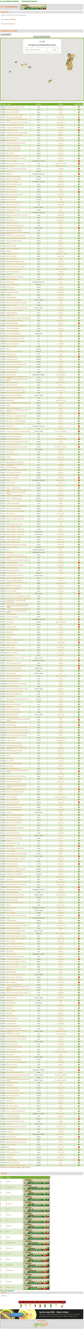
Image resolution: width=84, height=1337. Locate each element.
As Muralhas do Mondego (13, 210)
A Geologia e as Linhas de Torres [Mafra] (17, 132)
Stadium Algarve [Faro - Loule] (14, 995)
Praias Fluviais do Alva (12, 863)
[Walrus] (61, 529)
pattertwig (60, 426)
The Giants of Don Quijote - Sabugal (16, 1036)
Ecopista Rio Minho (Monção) (14, 395)
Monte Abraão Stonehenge (13, 678)
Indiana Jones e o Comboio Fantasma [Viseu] (18, 560)
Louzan (9, 624)
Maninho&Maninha (61, 894)
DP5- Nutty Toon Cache (13, 382)
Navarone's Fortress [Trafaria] (14, 712)
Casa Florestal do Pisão (13, 292)
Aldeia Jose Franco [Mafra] (13, 176)
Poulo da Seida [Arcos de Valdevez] (16, 856)
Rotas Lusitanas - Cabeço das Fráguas (16, 915)
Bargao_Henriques (61, 676)
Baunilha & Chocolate (60, 163)
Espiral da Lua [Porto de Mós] (14, 434)
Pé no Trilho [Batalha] (12, 799)
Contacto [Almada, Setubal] (14, 361)
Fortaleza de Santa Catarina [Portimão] (16, 470)
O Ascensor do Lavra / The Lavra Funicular (17, 732)
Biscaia (8, 243)
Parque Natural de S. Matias (14, 781)
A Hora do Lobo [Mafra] (12, 137)
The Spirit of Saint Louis (13, 1077)
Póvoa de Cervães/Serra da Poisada (16, 858)
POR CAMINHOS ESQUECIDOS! (15, 848)
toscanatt (60, 848)
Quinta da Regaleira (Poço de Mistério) (16, 884)
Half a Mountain (11, 513)
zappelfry (60, 1103)
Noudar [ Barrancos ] (12, 722)
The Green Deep (11, 1041)
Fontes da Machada (12, 467)
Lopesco (61, 678)
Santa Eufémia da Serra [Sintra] (15, 943)
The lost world (10, 1054)
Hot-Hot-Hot (10, 552)
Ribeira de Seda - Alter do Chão (15, 897)
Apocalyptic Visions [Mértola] (14, 202)
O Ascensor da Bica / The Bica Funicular (17, 727)
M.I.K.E (61, 897)
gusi (61, 349)
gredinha (61, 665)
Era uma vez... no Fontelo (13, 418)
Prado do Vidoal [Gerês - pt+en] (15, 861)
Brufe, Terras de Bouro (12, 258)
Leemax (61, 660)
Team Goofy (61, 655)
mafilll (60, 696)
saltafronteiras (60, 858)
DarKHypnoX (61, 802)
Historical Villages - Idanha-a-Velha (15, 534)
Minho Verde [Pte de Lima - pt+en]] (15, 658)
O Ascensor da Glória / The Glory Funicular (17, 730)
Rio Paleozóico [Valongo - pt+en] (15, 902)
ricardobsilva (61, 477)
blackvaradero (60, 863)
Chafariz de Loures (11, 346)
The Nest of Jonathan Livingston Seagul (17, 1062)
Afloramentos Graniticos (13, 155)
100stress (60, 107)
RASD (60, 155)
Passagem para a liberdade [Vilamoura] (17, 784)
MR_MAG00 (61, 204)
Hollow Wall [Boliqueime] (13, 542)
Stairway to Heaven (12, 997)
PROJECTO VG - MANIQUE (14, 871)
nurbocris (60, 619)
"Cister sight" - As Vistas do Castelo (16, 107)
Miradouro (9, 660)
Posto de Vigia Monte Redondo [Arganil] (17, 853)
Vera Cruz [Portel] (11, 1144)
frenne (60, 552)
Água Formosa (10, 166)
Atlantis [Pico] (10, 212)
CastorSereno (60, 1152)
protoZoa (61, 318)
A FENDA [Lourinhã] (12, 130)
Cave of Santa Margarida (13, 328)
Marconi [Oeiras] (11, 634)
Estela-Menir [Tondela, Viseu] (14, 436)
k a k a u (61, 521)
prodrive (61, 230)
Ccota (60, 173)
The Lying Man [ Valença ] (13, 1057)
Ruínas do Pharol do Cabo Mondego (16, 923)
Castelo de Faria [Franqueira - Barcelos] (17, 302)
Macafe (61, 791)
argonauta (60, 1013)
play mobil (60, 506)
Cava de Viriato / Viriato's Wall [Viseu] (16, 325)
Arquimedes (61, 694)
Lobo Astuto (61, 518)
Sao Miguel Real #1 (12, 954)
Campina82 (61, 343)
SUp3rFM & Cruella (61, 400)
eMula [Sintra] (10, 400)
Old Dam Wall (10, 760)
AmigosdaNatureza (61, 583)
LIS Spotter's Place (11, 614)
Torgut (60, 341)
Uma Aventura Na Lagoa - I (13, 1116)
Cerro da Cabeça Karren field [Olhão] (16, 336)
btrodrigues (61, 137)
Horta (8, 549)
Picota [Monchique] (11, 830)
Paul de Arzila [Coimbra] (13, 794)
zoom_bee (60, 266)
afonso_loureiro (61, 117)
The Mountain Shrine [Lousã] (14, 1059)
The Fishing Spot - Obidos (13, 1033)
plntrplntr (61, 866)
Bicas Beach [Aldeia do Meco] (14, 240)
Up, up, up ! (10, 1124)
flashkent (61, 779)
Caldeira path (10, 282)
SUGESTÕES (12, 19)
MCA (61, 1162)
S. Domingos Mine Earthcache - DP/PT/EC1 (18, 925)
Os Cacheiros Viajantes (61, 431)
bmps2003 (60, 379)
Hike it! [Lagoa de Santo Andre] (14, 524)
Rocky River (10, 910)
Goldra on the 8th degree (13, 503)
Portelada (60, 119)
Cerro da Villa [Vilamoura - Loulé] (15, 338)
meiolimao (60, 472)
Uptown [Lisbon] (11, 1129)
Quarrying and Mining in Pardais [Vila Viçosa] (18, 882)
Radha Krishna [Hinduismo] (14, 887)
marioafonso (61, 307)
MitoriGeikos (9, 1265)
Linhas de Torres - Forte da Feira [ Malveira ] (18, 598)
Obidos (8, 755)
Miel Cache (9, 655)
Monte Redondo (11, 696)
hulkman (61, 1021)
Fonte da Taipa (10, 459)
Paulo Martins (60, 403)
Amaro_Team (60, 1147)
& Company (61, 168)
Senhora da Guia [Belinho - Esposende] (17, 966)
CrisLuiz (61, 807)
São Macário (10, 951)
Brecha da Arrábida (11, 256)
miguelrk (61, 130)
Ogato (60, 812)
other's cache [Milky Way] (13, 768)
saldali (60, 462)
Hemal (60, 1082)
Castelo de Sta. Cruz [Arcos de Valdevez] (17, 307)
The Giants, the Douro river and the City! (17, 1039)
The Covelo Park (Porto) (13, 1026)
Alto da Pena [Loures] (12, 189)
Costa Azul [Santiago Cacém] (14, 367)
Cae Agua (9, 274)
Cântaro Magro (10, 289)
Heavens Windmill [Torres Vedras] (15, 518)
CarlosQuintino (60, 647)
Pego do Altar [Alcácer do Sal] (14, 807)
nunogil (61, 634)
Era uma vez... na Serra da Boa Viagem (17, 415)
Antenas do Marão (11, 199)
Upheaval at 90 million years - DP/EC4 (16, 1126)
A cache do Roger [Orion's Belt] (14, 125)
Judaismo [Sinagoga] (12, 567)
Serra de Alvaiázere (12, 982)
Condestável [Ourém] (12, 359)
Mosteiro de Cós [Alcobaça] (14, 704)
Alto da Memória (11, 186)
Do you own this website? (33, 49)
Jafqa (60, 258)
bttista (60, 282)
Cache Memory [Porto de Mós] (14, 269)
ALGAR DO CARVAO (12, 181)
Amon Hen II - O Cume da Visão (15, 194)
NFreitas (61, 405)
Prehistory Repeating (12, 866)
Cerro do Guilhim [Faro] (13, 343)
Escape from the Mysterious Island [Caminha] (18, 431)
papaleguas (61, 912)
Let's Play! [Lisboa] (11, 591)
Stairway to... (10, 1000)
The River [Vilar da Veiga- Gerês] (15, 1072)
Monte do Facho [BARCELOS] (14, 694)
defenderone (61, 158)
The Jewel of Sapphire (12, 1044)
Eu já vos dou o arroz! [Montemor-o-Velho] (17, 441)
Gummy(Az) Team (60, 1113)
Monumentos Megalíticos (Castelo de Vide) (17, 699)
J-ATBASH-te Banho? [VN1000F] (15, 565)
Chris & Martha (60, 773)
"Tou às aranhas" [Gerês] (13, 112)
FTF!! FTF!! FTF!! (11, 482)
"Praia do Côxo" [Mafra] (13, 109)
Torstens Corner (11, 1103)
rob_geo (61, 856)
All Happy (60, 428)
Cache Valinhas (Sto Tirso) (13, 271)
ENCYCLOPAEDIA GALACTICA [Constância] (18, 403)
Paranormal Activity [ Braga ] (14, 779)
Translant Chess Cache (13, 1113)
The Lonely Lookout (12, 1049)
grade (60, 413)
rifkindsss (60, 300)
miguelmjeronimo (61, 740)
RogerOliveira (60, 125)
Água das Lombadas (12, 161)
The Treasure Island (12, 1087)
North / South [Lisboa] (12, 717)
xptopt (60, 820)
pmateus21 (61, 356)
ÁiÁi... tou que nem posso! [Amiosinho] (16, 168)
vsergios (61, 408)
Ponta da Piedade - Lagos (13, 843)
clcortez (61, 189)
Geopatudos (61, 1116)
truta (61, 639)
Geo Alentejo (61, 202)
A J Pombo (60, 717)
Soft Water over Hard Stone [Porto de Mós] (17, 992)
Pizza (60, 549)
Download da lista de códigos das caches (15, 1167)
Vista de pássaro (11, 1154)
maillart (61, 315)
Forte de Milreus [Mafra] (13, 475)
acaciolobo (60, 699)
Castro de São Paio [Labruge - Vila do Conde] (18, 318)
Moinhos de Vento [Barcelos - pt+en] (16, 670)
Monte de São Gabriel (12, 686)
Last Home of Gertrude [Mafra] (14, 580)
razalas (61, 392)
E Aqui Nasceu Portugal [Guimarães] (16, 392)
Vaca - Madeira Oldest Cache (14, 1134)
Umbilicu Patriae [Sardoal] (13, 1118)
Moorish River (10, 701)
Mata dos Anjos (11, 647)
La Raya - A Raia (11, 573)
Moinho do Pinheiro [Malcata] (14, 668)
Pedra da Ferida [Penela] (13, 802)
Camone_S (61, 585)
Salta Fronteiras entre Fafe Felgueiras (16, 938)
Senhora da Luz (11, 969)
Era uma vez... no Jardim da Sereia (15, 423)
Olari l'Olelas (10, 758)
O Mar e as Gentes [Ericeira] (14, 742)
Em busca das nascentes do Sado (15, 397)
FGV (61, 500)
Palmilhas (60, 1142)
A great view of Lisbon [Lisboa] (14, 135)
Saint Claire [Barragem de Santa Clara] (16, 936)
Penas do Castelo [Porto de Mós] (15, 815)
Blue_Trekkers (60, 526)
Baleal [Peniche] (11, 220)
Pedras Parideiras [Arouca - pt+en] (15, 804)
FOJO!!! (9, 457)
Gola (8, 500)
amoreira (61, 228)
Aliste (60, 573)
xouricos (61, 843)
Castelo (9, 294)
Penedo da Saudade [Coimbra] (14, 820)
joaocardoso (61, 547)
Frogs (8, 480)
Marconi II (9, 637)
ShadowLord (61, 279)
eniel (61, 302)
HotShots (60, 570)
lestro (60, 210)
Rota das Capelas (11, 912)
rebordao (61, 441)
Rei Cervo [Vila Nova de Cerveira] (15, 894)
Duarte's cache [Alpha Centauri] (15, 387)
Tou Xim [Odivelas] (11, 1108)
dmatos (61, 614)
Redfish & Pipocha (61, 166)
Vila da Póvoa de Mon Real (13, 1152)
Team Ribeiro (60, 194)
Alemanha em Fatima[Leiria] (14, 179)
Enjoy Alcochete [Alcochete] (14, 408)
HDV (61, 171)
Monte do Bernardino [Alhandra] (15, 691)
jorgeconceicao (61, 781)
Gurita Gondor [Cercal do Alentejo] (15, 511)
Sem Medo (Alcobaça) (12, 964)
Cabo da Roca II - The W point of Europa (17, 264)
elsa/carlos (60, 954)
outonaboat (61, 760)
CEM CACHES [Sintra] (12, 331)
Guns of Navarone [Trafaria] (14, 508)
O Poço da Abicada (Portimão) (14, 750)
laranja (8, 1231)
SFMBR (61, 683)
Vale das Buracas (11, 1136)
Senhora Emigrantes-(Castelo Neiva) (16, 974)
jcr (60, 338)
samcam (61, 920)
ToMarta (61, 1149)
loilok (60, 199)
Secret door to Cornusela (13, 959)
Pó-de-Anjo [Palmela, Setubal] (14, 838)
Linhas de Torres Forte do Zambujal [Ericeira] (18, 609)
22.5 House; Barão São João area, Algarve (17, 122)
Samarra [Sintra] (11, 941)
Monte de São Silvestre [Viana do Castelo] (17, 688)
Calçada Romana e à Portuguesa (15, 276)
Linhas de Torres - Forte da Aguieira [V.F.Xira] (18, 596)
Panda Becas (60, 292)
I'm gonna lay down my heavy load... (16, 555)
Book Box (9, 251)
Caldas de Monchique (12, 279)
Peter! (60, 1111)
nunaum (61, 969)
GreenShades (60, 449)
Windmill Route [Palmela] (13, 1162)
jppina (60, 1000)
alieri (61, 336)
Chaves (9, 349)
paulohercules (60, 140)
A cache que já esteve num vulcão (15, 127)
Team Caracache (61, 122)
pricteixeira (9, 1281)
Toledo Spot (10, 1100)
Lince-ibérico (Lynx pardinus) (14, 593)
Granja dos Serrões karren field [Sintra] (16, 506)
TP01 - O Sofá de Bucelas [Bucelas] (16, 1111)
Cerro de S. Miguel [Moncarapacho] (16, 341)
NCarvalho (60, 377)
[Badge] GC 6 (12, 23)
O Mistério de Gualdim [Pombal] (15, 745)
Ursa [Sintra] (10, 1131)
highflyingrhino (60, 181)
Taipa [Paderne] (11, 1015)
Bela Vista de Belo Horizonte (14, 228)
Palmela (9, 773)
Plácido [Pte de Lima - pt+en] (14, 835)
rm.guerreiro (9, 1248)
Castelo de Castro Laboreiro (14, 300)
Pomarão (9, 840)
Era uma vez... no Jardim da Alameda (16, 421)
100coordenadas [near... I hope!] (15, 114)
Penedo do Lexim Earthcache (14, 822)
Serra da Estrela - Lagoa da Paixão (15, 979)
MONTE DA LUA (61, 320)
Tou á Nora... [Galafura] (12, 1106)
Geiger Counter (11, 485)
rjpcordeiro (60, 161)
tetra (61, 225)
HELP (8, 521)
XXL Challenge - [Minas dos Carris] (15, 1165)
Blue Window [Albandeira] (13, 248)
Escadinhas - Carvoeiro (12, 428)
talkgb (60, 503)
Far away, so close (11, 449)
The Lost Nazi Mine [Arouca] (14, 1051)
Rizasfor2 (60, 109)
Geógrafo (60, 197)
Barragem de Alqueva (12, 222)
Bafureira (9, 217)
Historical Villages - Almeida (14, 526)
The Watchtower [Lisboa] (13, 1090)
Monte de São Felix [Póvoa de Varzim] (16, 683)
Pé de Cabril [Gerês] (12, 797)
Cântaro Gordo (10, 287)
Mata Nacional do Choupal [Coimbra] (16, 650)
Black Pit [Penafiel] (11, 246)
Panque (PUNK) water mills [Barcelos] (16, 776)
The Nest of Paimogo (12, 1064)
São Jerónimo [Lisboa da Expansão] (16, 948)
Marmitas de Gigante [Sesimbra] (15, 639)
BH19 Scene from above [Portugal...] (16, 235)
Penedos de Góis (11, 825)
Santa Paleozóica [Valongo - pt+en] (15, 946)
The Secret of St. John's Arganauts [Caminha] (18, 1075)
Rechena (61, 176)
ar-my (60, 588)
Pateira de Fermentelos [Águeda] (15, 791)
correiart (61, 580)
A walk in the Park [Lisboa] (13, 150)
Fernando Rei (60, 714)
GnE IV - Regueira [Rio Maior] (14, 498)
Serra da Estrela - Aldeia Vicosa (15, 977)
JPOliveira (60, 212)
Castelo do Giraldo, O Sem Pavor (15, 310)
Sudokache (9, 1008)
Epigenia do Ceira (11, 413)
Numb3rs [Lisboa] (11, 724)
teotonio (61, 1139)
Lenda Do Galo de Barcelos (14, 588)
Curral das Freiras (11, 374)
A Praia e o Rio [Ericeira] (13, 145)
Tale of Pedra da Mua (12, 1018)
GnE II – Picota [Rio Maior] (13, 488)
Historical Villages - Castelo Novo (15, 531)
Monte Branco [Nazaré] (12, 681)
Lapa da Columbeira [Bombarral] (15, 578)
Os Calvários (10, 766)
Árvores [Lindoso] (11, 207)
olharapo (61, 276)
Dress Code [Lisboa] (12, 385)
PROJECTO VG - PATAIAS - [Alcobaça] (17, 876)
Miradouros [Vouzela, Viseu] (14, 663)
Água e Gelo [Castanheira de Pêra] (15, 163)
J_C (61, 1026)
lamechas (60, 1039)
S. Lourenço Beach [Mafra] (13, 928)
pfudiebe (61, 1154)
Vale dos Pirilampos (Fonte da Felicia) (16, 1142)
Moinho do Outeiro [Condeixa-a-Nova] (16, 665)
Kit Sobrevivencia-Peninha (13, 570)
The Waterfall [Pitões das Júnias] (15, 1093)
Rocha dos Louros (11, 907)
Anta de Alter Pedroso (12, 197)
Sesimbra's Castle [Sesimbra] (14, 984)
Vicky (8, 1147)
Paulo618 (60, 966)
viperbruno (60, 984)
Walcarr (61, 1165)
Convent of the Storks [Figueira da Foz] (16, 364)
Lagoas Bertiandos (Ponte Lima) (15, 575)
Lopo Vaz (9, 619)
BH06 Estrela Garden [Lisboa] (14, 230)
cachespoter (61, 794)
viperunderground (60, 876)
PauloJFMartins (61, 534)
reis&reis (8, 1192)
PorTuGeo (60, 150)
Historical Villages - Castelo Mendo (15, 529)
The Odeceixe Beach (12, 1067)
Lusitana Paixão (61, 1087)
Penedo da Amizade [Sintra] (14, 817)
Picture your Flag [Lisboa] (13, 833)
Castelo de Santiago (12, 305)
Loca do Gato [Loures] (12, 616)
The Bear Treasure (11, 1023)
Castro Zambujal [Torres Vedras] (15, 320)
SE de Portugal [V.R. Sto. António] (15, 956)
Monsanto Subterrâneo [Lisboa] (15, 676)
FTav (7, 1276)
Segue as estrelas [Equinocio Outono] (16, 961)
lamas (60, 596)
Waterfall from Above (12, 1160)
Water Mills (9, 1157)
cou (61, 395)
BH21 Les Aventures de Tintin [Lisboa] (16, 238)
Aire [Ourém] (10, 171)
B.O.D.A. (61, 240)
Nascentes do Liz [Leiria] (13, 709)
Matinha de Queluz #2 (12, 652)
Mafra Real (9, 632)
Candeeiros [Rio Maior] (12, 284)
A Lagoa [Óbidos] (11, 140)
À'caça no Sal (10, 153)
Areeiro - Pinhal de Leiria (13, 204)
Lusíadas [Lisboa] (11, 627)
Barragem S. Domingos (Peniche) (15, 225)
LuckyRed (60, 467)
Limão (60, 511)
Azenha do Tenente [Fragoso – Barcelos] (17, 215)
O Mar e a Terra (11, 740)
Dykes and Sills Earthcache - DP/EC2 (16, 390)
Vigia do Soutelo (11, 1149)
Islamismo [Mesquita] (12, 562)
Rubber (9, 918)
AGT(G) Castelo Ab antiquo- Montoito (16, 158)
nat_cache (60, 287)
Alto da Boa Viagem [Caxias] (14, 184)
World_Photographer (61, 621)
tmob (7, 1220)
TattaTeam (60, 498)
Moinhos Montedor (11, 673)
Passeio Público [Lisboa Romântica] (16, 789)
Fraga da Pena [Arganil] (13, 477)
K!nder (60, 207)
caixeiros (61, 658)
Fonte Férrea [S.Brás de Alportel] (15, 462)
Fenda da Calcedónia (12, 454)
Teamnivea (60, 243)
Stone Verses (10, 1005)
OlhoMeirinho (60, 215)
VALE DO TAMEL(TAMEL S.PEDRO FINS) (17, 1139)
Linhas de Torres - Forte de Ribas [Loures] (17, 603)
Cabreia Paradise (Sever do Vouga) (16, 266)
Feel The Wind (10, 452)
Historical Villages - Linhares (14, 536)
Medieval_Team (10, 1287)
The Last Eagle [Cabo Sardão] (14, 1046)
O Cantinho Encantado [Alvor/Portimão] (17, 735)
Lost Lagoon (10, 621)
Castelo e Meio (10, 315)
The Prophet (10, 1069)
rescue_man (61, 1098)
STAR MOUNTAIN (11, 1003)
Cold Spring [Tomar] (12, 356)
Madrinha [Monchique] (12, 629)
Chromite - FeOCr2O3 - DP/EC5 (15, 351)
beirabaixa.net (60, 915)
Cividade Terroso (11, 354)
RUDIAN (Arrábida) (11, 920)
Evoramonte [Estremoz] (13, 444)
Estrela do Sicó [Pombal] (13, 439)
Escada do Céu (11, 426)
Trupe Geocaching (60, 1033)
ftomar (60, 771)
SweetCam (9, 1013)
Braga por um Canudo (12, 253)
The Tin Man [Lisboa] (12, 1082)
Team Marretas (60, 642)
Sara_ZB (8, 1209)
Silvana (61, 112)
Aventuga (60, 804)
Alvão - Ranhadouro (12, 191)
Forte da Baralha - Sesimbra (14, 472)
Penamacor (10, 812)
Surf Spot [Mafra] (11, 1010)
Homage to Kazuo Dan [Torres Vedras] (16, 544)
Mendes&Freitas (61, 374)
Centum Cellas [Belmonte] (13, 333)
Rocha (8, 905)
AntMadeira (61, 992)
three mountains (11, 1098)
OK (54, 50)
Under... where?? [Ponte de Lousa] (15, 1121)
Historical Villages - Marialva (14, 539)
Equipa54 (60, 135)
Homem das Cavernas (12, 547)
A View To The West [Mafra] (14, 148)
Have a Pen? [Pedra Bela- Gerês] (15, 516)
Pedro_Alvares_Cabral (60, 253)
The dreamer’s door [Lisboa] (14, 1028)
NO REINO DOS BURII (12, 714)
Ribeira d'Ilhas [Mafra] (12, 900)
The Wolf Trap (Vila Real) (13, 1095)
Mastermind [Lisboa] (12, 642)
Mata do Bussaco (11, 645)
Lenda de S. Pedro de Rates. (14, 585)
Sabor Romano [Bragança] (13, 933)
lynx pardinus (60, 127)
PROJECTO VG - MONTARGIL (14, 874)
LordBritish (60, 889)
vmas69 (8, 1253)
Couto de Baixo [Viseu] (12, 369)
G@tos (61, 367)
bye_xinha (60, 294)
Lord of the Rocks (60, 351)
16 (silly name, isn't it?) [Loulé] (14, 117)
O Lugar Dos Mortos (12, 737)
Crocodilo (60, 1069)
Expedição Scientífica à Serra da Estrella (17, 446)
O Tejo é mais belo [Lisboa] (13, 753)
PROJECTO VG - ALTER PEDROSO (16, 869)
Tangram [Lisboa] (11, 1021)
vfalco (60, 191)
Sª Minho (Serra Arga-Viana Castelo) (16, 930)
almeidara (11, 7)
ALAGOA (9, 173)
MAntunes (60, 251)
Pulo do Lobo (10, 879)
